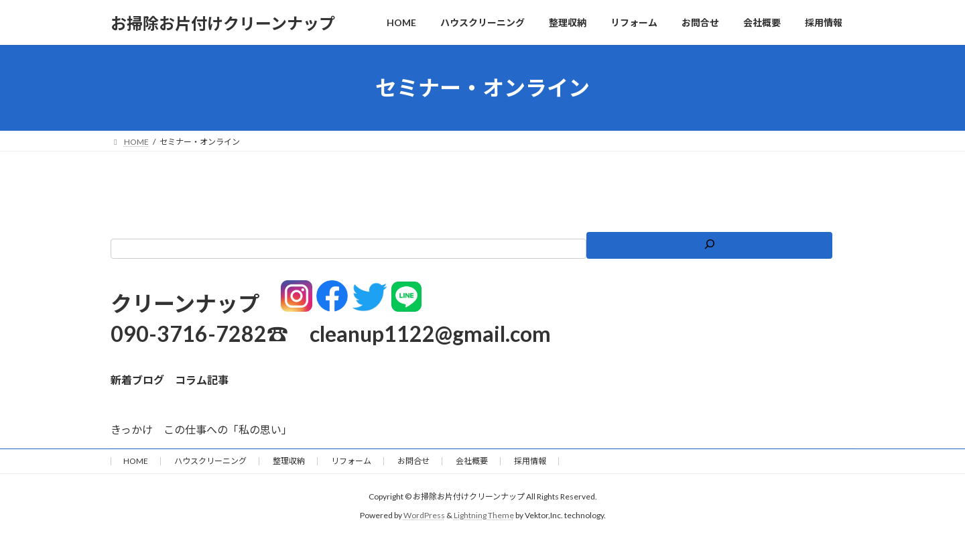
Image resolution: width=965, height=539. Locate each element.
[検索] (709, 245)
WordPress (424, 515)
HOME (135, 461)
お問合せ (413, 461)
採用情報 (530, 461)
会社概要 (472, 461)
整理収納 (289, 461)
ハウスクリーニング (210, 461)
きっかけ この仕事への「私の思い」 (201, 429)
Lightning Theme (484, 515)
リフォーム (351, 461)
